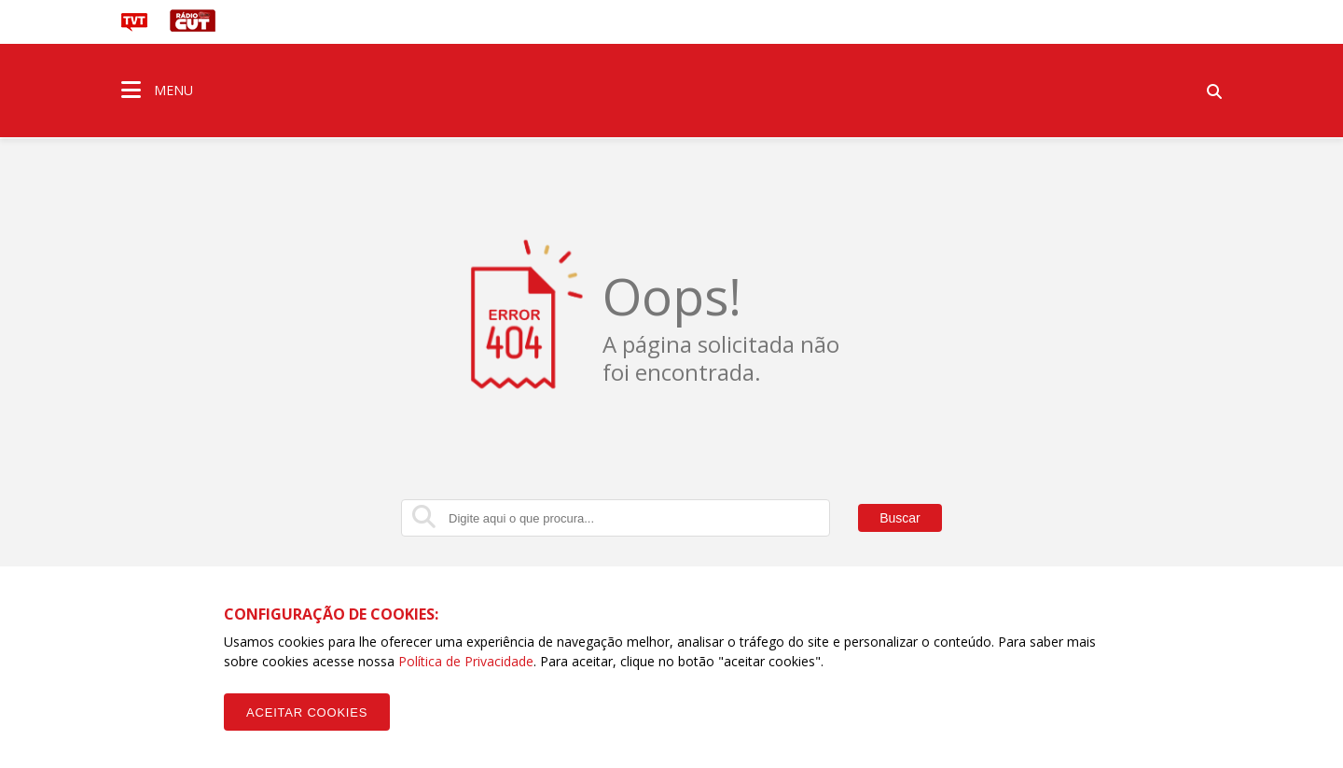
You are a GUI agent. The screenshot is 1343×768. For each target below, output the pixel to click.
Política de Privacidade (465, 661)
